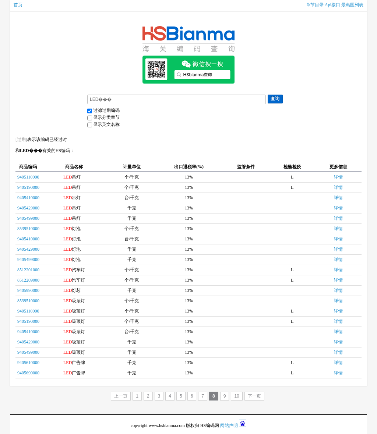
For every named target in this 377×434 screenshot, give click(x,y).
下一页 (254, 396)
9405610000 (28, 362)
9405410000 (28, 197)
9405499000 (28, 218)
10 (236, 396)
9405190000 (28, 187)
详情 (338, 177)
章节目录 (315, 4)
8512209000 (28, 280)
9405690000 (28, 372)
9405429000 (28, 208)
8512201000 (28, 269)
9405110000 (28, 177)
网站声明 (229, 425)
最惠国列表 (352, 4)
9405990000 (28, 290)
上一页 (120, 396)
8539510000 (28, 228)
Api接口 (332, 4)
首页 (18, 4)
